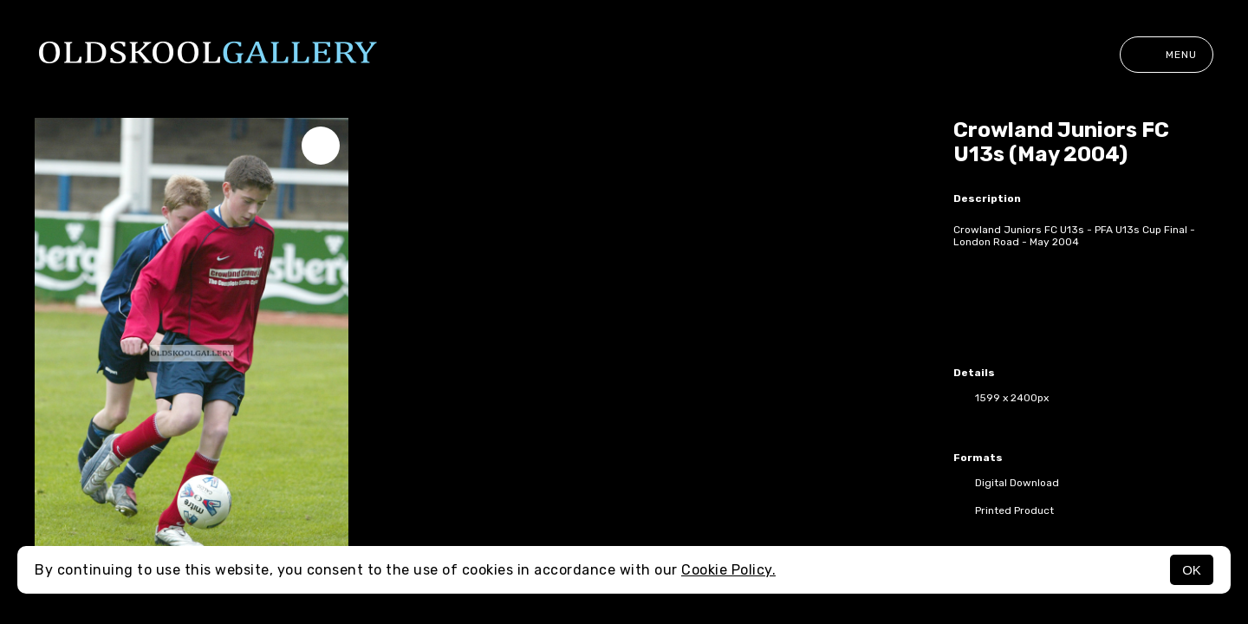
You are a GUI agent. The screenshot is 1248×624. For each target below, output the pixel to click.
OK (1191, 569)
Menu (1166, 54)
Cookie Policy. (728, 570)
